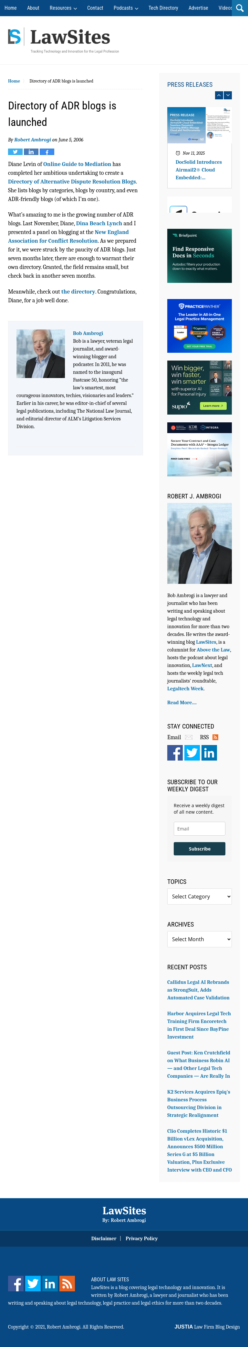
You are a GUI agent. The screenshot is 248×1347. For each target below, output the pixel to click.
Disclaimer (104, 1238)
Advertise (198, 8)
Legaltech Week (185, 689)
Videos (226, 8)
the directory (78, 291)
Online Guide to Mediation (77, 164)
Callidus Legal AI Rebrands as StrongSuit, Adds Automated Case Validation (198, 990)
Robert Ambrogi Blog (63, 40)
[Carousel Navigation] (199, 95)
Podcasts (123, 8)
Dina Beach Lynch (99, 223)
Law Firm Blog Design (207, 1327)
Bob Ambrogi (88, 333)
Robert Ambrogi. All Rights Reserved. (85, 1327)
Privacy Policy (142, 1238)
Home (11, 8)
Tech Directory (163, 8)
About (33, 8)
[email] (199, 829)
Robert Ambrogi (32, 140)
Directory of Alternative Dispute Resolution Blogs (72, 181)
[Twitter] (33, 1283)
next (228, 95)
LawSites (206, 642)
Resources (60, 8)
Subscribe (200, 849)
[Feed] (67, 1283)
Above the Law (213, 650)
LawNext (202, 665)
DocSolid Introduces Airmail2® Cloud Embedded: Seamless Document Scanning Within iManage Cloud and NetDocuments (199, 170)
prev (219, 95)
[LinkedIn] (50, 1283)
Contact (95, 8)
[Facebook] (16, 1283)
